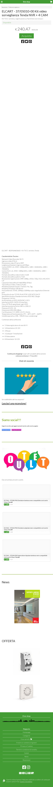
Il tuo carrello (26, 739)
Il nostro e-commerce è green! (26, 743)
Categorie (26, 736)
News (26, 757)
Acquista (26, 35)
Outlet (26, 753)
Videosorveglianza (14, 7)
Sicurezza (4, 7)
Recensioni (26, 760)
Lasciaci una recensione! (14, 403)
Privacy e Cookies (26, 746)
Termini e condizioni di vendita (26, 750)
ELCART (34, 356)
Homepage (26, 732)
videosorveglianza (22, 356)
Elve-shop (26, 2)
